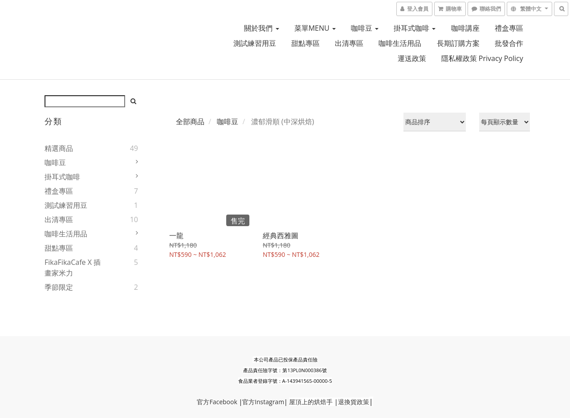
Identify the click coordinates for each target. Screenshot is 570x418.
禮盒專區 (509, 28)
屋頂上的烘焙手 (311, 402)
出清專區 (349, 43)
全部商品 (190, 121)
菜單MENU (315, 28)
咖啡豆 (365, 28)
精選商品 (59, 148)
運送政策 (412, 58)
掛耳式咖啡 (415, 28)
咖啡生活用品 (400, 43)
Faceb (217, 402)
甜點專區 (305, 43)
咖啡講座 (465, 28)
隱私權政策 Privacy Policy (482, 58)
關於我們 (261, 28)
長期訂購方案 (458, 43)
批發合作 (509, 43)
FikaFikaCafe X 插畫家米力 (73, 267)
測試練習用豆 (254, 43)
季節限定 (59, 287)
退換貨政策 (353, 402)
